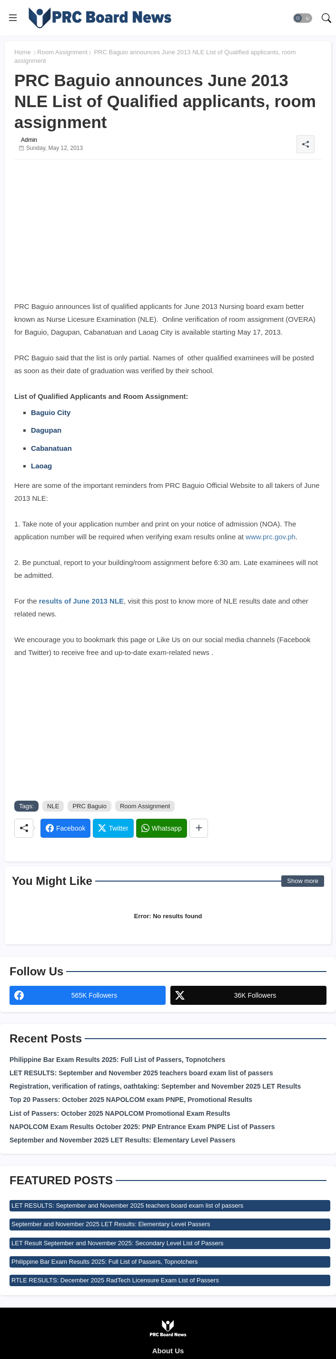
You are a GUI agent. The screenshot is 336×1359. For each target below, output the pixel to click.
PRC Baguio (89, 806)
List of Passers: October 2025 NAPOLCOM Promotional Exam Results (120, 1113)
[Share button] (198, 828)
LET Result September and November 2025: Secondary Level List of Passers (117, 1243)
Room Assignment (62, 52)
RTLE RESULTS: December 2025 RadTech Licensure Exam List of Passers (115, 1280)
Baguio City (50, 412)
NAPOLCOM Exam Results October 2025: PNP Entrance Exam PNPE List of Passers (142, 1127)
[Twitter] (113, 828)
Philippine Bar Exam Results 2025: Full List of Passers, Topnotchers (117, 1059)
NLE (53, 806)
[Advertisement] (168, 233)
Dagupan (46, 430)
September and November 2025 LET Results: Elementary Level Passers (123, 1140)
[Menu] (13, 18)
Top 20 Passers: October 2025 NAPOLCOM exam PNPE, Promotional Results (131, 1099)
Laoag (41, 466)
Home (22, 52)
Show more (302, 880)
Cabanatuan (51, 448)
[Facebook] (65, 828)
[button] (302, 18)
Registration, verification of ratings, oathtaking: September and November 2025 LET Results (155, 1086)
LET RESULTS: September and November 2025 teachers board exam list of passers (141, 1073)
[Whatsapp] (161, 828)
